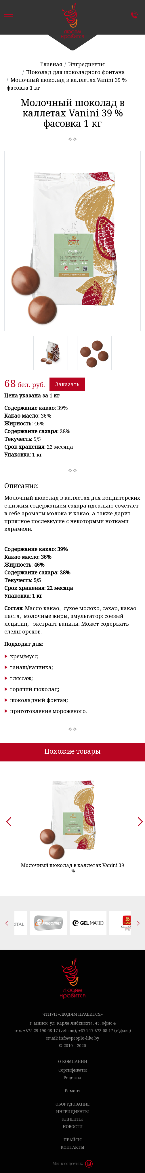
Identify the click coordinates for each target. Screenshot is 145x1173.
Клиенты (72, 1116)
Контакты (136, 15)
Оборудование (72, 1101)
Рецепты (72, 1074)
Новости (73, 1123)
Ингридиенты (72, 1108)
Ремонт (72, 1087)
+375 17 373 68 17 (95, 1027)
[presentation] (6, 818)
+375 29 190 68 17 (40, 1027)
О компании (72, 1058)
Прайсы (73, 1136)
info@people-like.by (79, 1035)
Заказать (67, 384)
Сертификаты (72, 1067)
